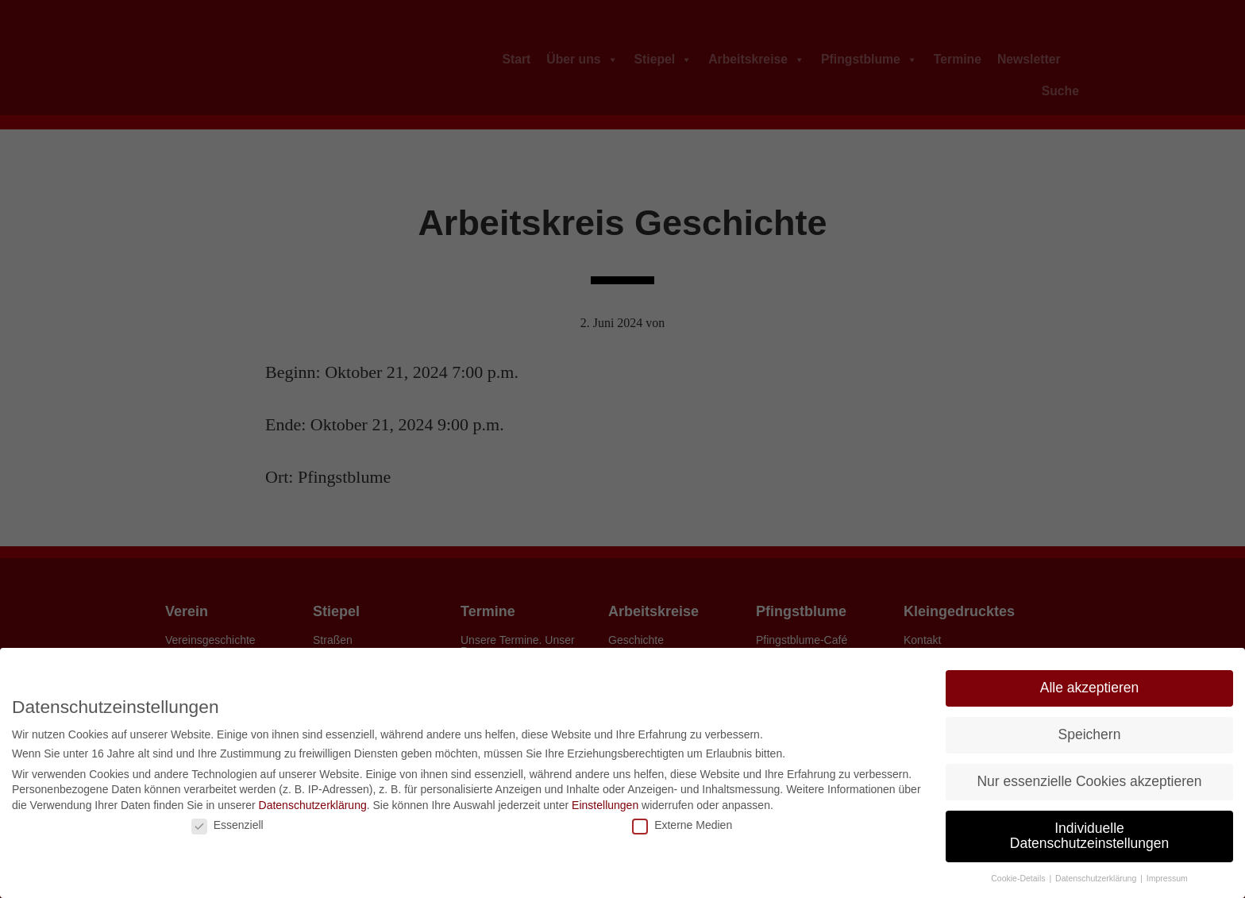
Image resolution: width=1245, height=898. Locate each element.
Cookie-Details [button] (1019, 878)
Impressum (1167, 878)
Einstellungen (605, 805)
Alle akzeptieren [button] (1089, 688)
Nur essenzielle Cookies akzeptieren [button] (1089, 781)
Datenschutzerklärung (313, 805)
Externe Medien (682, 825)
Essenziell (227, 825)
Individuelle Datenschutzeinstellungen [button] (1089, 836)
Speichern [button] (1089, 734)
